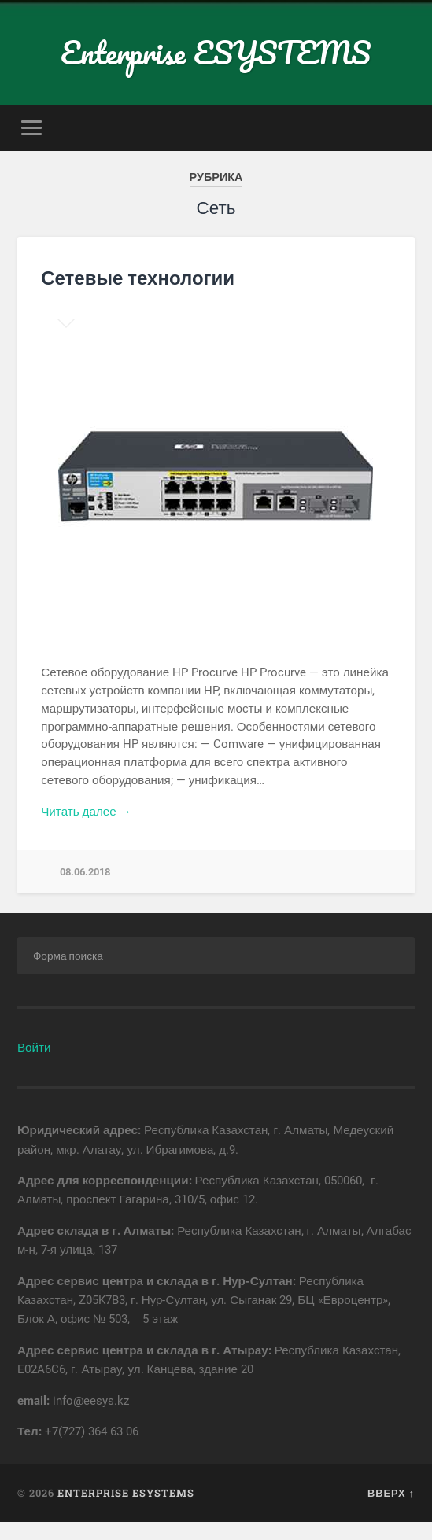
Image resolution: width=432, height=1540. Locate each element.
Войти (34, 1048)
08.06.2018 (85, 872)
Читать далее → (86, 812)
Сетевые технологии (137, 277)
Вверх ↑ (391, 1493)
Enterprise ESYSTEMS (216, 52)
